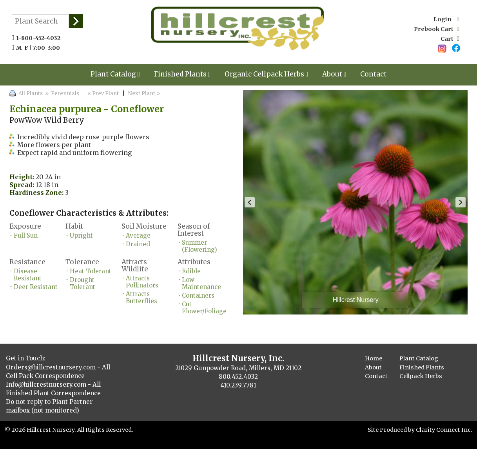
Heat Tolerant (90, 271)
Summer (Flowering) (199, 246)
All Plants (30, 93)
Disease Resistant (28, 274)
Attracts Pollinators (142, 281)
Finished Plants (182, 74)
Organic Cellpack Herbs (266, 74)
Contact (373, 74)
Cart (450, 38)
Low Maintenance (201, 283)
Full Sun (26, 235)
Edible (191, 271)
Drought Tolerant (82, 283)
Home (373, 358)
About (334, 74)
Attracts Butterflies (141, 297)
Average (138, 235)
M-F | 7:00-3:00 (39, 47)
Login (446, 19)
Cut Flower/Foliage (204, 307)
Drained (138, 244)
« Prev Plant (102, 93)
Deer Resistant (36, 287)
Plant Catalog (115, 74)
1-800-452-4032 (40, 38)
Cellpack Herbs (420, 376)
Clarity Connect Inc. (444, 429)
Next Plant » (144, 93)
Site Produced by (392, 429)
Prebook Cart (436, 29)
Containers (198, 295)
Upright (81, 235)
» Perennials (61, 93)
